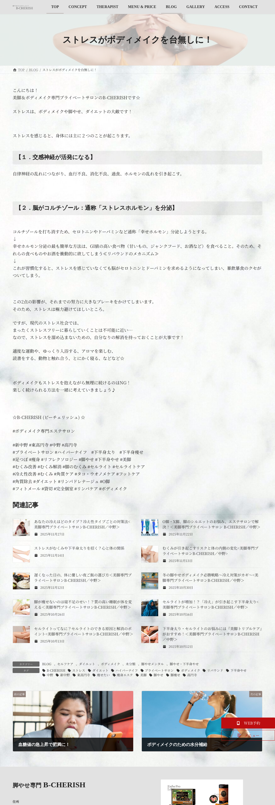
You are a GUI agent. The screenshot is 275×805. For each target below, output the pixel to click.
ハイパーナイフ (126, 670)
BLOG (46, 663)
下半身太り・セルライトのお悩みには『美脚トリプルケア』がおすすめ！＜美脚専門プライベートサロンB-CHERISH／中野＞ (212, 634)
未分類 (130, 663)
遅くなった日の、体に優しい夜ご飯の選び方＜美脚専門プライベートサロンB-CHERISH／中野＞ (83, 577)
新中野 (65, 674)
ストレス (78, 670)
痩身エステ (125, 674)
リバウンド (215, 670)
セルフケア (65, 663)
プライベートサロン (159, 670)
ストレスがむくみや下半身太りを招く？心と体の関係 (79, 548)
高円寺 (192, 674)
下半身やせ (238, 670)
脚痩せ (175, 674)
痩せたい (103, 674)
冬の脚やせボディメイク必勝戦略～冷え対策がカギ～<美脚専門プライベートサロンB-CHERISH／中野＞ (210, 577)
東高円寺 (83, 674)
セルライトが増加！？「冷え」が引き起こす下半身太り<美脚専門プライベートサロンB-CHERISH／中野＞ (210, 604)
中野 (50, 674)
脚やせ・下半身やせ (184, 663)
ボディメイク (110, 663)
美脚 (143, 674)
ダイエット (87, 663)
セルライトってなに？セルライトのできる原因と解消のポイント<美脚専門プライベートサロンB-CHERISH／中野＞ (83, 631)
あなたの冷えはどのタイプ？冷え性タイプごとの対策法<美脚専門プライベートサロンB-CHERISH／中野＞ (82, 524)
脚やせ (158, 674)
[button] (248, 723)
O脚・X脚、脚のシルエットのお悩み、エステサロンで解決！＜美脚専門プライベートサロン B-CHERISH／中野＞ (211, 524)
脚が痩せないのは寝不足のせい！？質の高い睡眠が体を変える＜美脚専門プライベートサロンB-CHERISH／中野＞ (83, 604)
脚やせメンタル (152, 663)
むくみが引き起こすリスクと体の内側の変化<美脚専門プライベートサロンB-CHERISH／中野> (210, 550)
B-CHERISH (56, 670)
